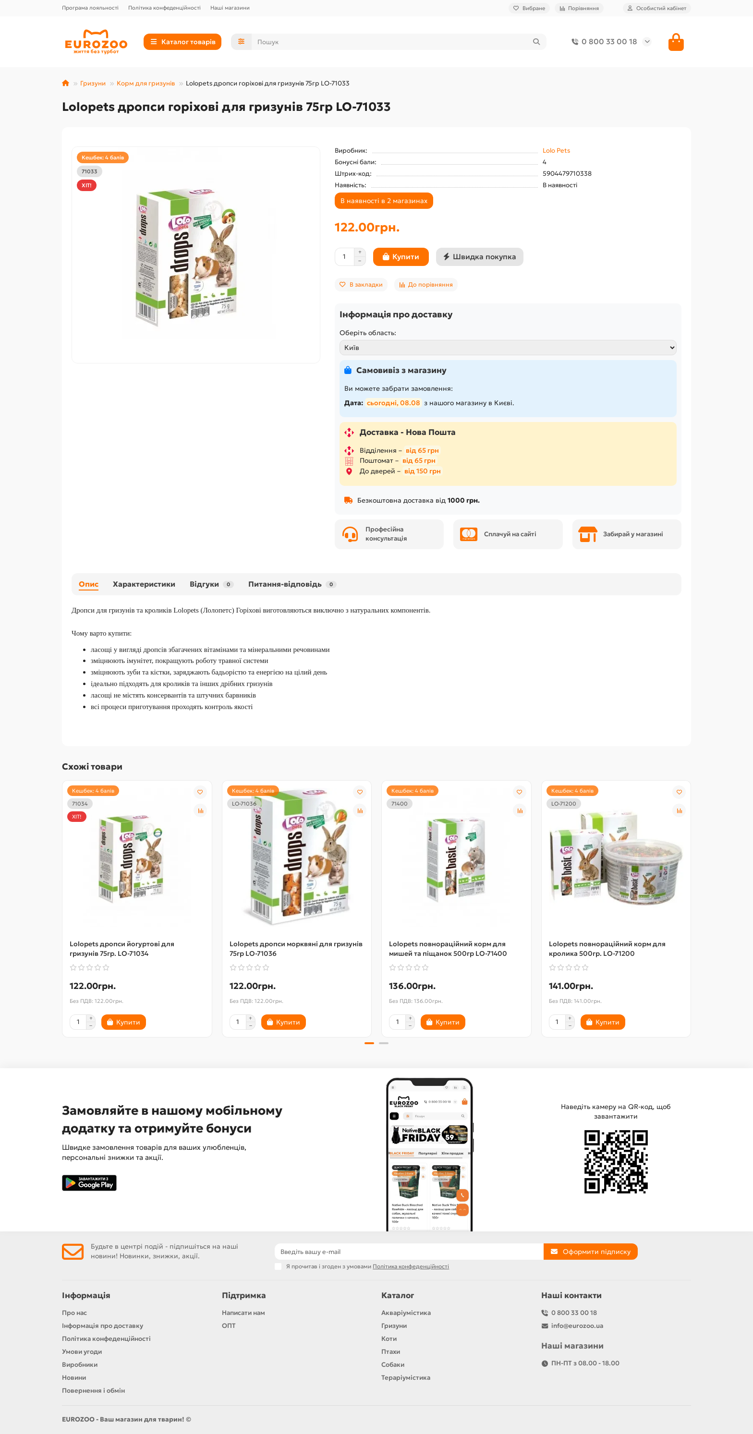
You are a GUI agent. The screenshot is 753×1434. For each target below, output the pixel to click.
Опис (88, 584)
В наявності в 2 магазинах (383, 200)
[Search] (399, 42)
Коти (389, 1339)
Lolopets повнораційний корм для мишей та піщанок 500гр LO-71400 (448, 949)
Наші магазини (230, 7)
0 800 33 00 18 (602, 41)
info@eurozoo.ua (577, 1326)
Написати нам (243, 1313)
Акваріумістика (406, 1313)
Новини (74, 1378)
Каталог (397, 1295)
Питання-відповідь (292, 584)
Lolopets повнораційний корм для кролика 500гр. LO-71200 (607, 949)
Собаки (392, 1365)
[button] (369, 1043)
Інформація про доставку (102, 1326)
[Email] (409, 1251)
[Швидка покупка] (479, 257)
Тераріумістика (405, 1378)
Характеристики (144, 584)
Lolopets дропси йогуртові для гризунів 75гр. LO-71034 (122, 949)
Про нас (74, 1313)
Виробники (79, 1365)
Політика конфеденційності (164, 7)
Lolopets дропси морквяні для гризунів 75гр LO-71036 (296, 949)
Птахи (390, 1352)
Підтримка (244, 1295)
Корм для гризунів (146, 83)
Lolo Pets (556, 150)
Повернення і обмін (93, 1390)
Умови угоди (82, 1352)
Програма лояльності (90, 7)
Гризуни (93, 83)
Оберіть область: (368, 332)
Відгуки (212, 584)
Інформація (86, 1295)
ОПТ (229, 1326)
